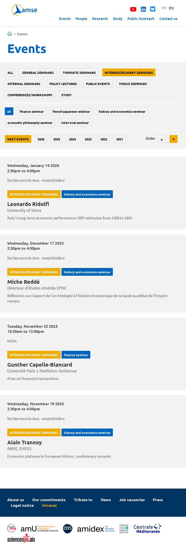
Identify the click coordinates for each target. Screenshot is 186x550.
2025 (56, 139)
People (81, 18)
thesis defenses (133, 84)
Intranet (49, 505)
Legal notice (22, 505)
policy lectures (63, 84)
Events (65, 18)
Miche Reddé (23, 281)
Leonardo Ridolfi (28, 204)
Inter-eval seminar (75, 122)
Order (150, 138)
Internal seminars (24, 84)
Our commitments (49, 499)
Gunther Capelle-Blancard (39, 364)
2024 (72, 139)
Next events (18, 139)
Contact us (168, 18)
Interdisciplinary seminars (129, 72)
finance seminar (32, 111)
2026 (41, 139)
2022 (104, 139)
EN (171, 7)
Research (100, 18)
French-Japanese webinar (71, 111)
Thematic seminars (79, 72)
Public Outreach (141, 18)
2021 (119, 139)
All (10, 72)
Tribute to (83, 499)
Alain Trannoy (24, 442)
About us (15, 499)
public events (98, 84)
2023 (88, 139)
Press (158, 499)
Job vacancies (132, 499)
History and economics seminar (122, 111)
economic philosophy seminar (30, 122)
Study (118, 18)
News (106, 499)
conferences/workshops (30, 95)
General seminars (38, 72)
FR (164, 7)
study (66, 95)
